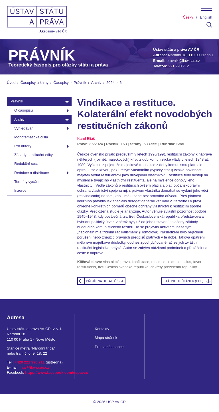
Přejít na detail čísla (104, 281)
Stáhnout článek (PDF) (183, 281)
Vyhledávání (24, 128)
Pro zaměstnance (109, 347)
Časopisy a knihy (34, 82)
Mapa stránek (106, 338)
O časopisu (23, 110)
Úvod (11, 82)
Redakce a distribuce (31, 173)
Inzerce (20, 190)
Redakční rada (26, 163)
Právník (80, 82)
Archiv (96, 82)
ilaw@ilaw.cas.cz (34, 367)
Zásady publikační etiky (33, 155)
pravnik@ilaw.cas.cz (183, 60)
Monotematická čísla (31, 137)
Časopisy (60, 82)
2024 (110, 82)
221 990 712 (178, 66)
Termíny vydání (26, 181)
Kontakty (102, 329)
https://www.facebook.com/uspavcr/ (56, 372)
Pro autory (22, 146)
